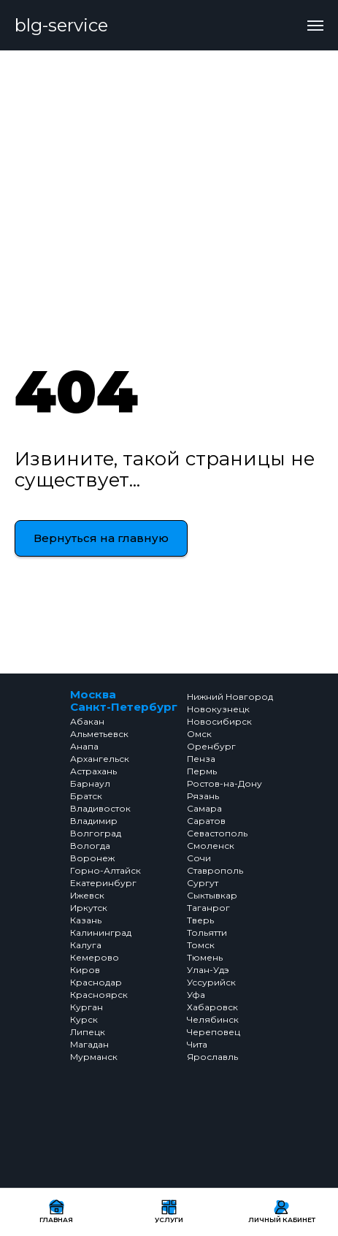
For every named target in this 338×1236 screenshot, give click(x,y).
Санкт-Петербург (123, 707)
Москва (93, 694)
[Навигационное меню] (315, 25)
